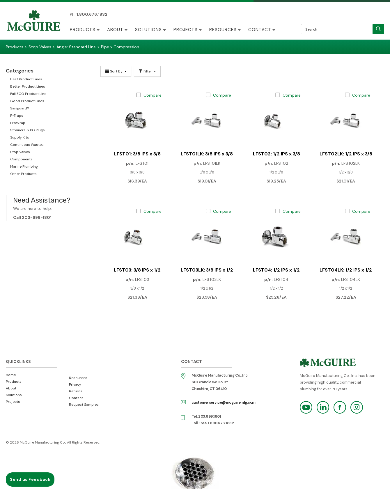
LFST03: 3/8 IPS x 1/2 (137, 270)
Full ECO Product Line (28, 93)
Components (21, 159)
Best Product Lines (26, 79)
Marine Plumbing (24, 166)
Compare (152, 95)
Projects (185, 30)
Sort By (116, 71)
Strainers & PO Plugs (27, 130)
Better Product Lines (27, 86)
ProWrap (17, 122)
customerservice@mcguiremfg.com (224, 402)
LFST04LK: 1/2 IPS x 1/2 (346, 270)
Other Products (23, 173)
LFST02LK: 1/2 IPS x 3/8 (346, 154)
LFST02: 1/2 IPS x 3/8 (276, 154)
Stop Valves (20, 152)
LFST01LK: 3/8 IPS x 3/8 (207, 154)
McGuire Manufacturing (34, 21)
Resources (223, 30)
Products (82, 30)
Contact (259, 30)
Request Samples (84, 404)
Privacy (75, 384)
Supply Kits (19, 137)
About (115, 30)
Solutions (148, 30)
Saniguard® (19, 108)
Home (11, 375)
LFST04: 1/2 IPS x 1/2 (276, 270)
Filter (147, 71)
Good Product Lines (27, 101)
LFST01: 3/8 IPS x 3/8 (137, 154)
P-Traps (16, 115)
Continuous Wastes (27, 144)
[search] (378, 29)
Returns (75, 391)
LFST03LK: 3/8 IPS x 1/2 (207, 270)
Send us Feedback (30, 479)
